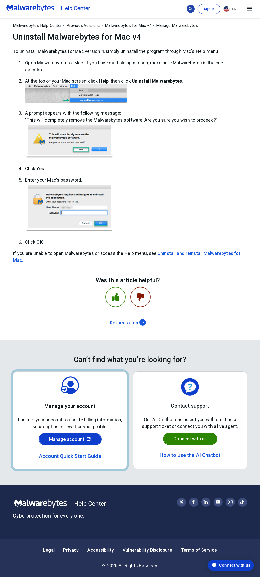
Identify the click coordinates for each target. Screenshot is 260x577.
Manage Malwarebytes (177, 25)
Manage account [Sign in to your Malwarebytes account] (70, 439)
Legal (49, 550)
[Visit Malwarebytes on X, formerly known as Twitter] (181, 502)
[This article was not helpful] (140, 297)
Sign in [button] (209, 9)
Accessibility (100, 550)
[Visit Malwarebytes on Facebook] (194, 502)
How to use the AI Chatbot (190, 455)
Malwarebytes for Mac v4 (128, 25)
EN (229, 9)
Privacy (71, 550)
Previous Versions (83, 25)
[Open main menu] (250, 9)
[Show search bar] (191, 9)
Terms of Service (199, 550)
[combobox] (230, 9)
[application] (227, 565)
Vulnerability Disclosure (147, 550)
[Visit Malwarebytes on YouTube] (218, 502)
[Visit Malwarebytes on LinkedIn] (206, 502)
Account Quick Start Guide (70, 456)
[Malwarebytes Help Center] (71, 504)
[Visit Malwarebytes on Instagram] (230, 502)
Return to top (128, 322)
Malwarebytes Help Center (37, 25)
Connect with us (190, 438)
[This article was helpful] (115, 297)
